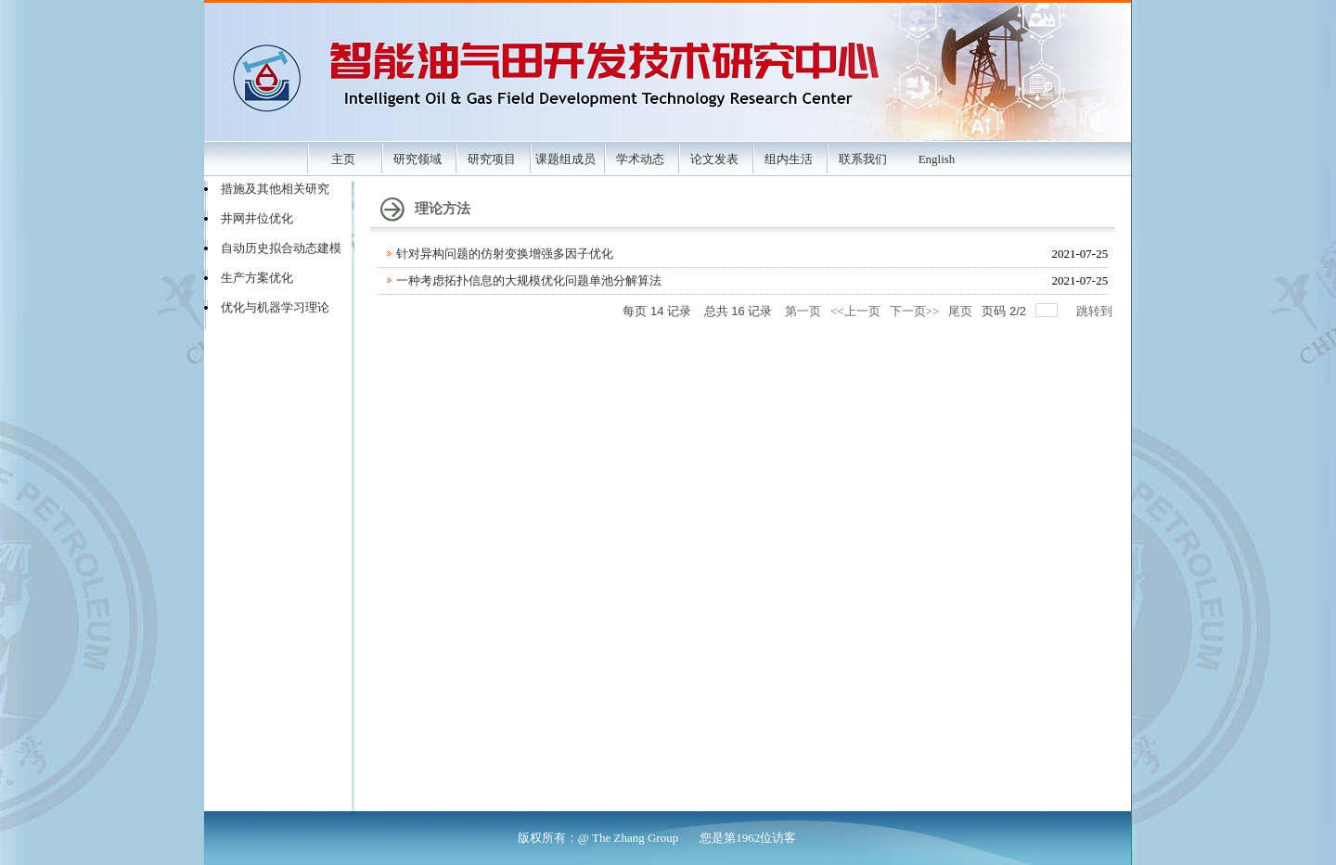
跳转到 (1095, 311)
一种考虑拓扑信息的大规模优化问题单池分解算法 (529, 280)
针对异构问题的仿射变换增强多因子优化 (504, 254)
